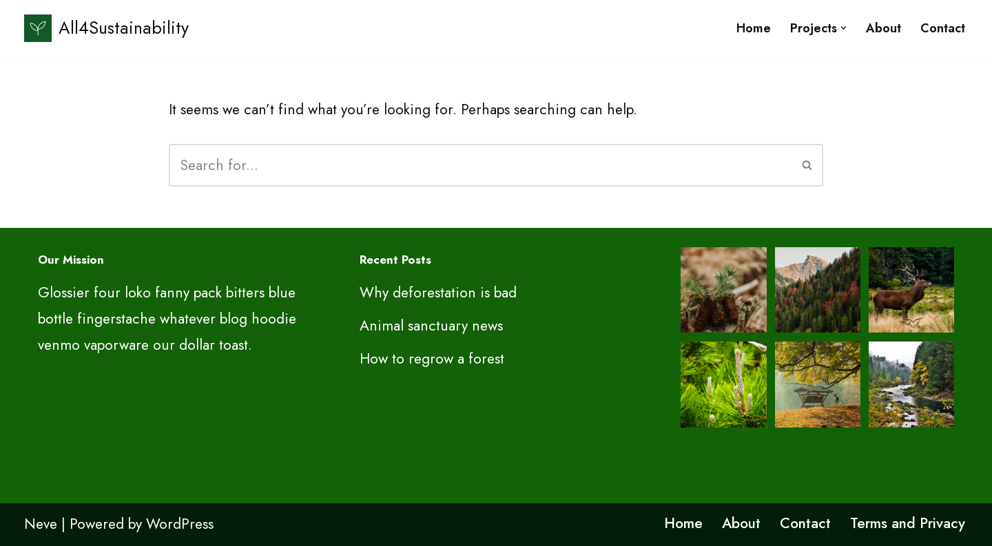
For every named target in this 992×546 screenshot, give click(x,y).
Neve (40, 524)
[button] (843, 28)
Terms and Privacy (907, 523)
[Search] (480, 165)
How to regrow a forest (432, 358)
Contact (942, 28)
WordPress (180, 524)
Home (753, 28)
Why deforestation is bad (438, 292)
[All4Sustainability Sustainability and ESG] (106, 27)
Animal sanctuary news (431, 325)
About (883, 28)
